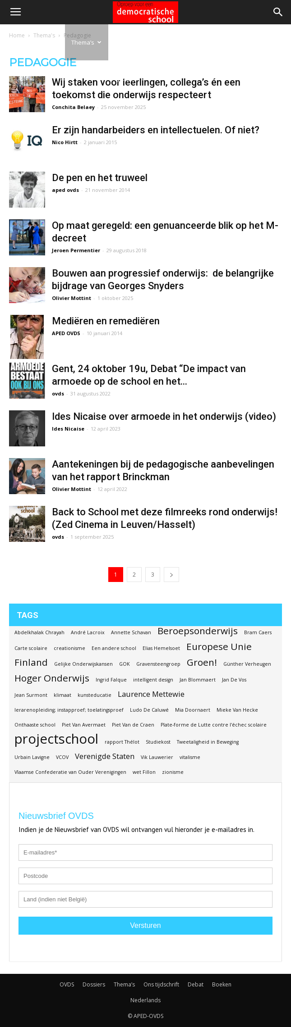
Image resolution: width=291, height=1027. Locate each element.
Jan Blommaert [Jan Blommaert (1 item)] (198, 680)
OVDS (67, 984)
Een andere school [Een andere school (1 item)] (114, 648)
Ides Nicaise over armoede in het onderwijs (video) (164, 416)
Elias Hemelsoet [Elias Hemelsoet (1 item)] (161, 648)
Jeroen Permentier (76, 250)
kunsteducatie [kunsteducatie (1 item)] (94, 695)
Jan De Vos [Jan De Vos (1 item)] (234, 680)
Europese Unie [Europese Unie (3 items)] (219, 646)
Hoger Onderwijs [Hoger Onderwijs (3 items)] (51, 678)
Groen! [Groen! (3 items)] (202, 662)
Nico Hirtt (65, 142)
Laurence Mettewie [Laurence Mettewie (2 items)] (151, 694)
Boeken (192, 42)
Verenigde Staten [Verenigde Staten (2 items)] (104, 756)
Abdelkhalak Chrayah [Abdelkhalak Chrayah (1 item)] (39, 632)
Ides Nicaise (68, 428)
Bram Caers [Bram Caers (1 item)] (258, 632)
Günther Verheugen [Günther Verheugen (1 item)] (247, 664)
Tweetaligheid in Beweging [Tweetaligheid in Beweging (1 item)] (208, 742)
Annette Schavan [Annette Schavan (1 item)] (131, 632)
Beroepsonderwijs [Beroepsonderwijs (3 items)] (197, 631)
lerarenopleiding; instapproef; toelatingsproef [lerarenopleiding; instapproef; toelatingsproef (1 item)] (69, 710)
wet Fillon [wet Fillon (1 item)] (144, 772)
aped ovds (65, 189)
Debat (160, 42)
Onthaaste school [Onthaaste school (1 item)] (34, 725)
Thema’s (86, 42)
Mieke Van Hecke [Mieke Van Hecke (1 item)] (237, 710)
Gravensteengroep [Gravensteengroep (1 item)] (158, 664)
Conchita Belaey (73, 107)
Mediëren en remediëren (106, 321)
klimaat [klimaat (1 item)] (62, 695)
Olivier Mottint (71, 298)
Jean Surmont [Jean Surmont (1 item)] (30, 695)
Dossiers (42, 42)
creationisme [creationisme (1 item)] (69, 648)
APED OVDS (66, 333)
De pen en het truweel (100, 177)
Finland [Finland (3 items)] (31, 662)
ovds (58, 393)
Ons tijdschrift (127, 60)
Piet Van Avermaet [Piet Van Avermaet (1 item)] (84, 725)
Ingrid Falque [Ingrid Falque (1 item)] (111, 680)
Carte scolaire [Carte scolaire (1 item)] (30, 648)
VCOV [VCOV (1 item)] (62, 757)
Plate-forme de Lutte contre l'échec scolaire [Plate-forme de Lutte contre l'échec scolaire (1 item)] (214, 725)
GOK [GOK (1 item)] (124, 664)
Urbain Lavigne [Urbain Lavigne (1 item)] (32, 757)
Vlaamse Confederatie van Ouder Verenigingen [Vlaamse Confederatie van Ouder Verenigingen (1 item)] (70, 772)
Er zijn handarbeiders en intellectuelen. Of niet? (155, 130)
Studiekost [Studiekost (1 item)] (158, 742)
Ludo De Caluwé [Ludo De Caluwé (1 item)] (149, 710)
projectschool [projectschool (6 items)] (56, 739)
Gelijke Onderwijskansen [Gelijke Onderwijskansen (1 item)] (83, 664)
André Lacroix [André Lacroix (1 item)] (88, 632)
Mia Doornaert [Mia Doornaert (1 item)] (192, 710)
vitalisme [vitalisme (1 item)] (190, 757)
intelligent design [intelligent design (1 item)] (153, 680)
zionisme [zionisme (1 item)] (173, 772)
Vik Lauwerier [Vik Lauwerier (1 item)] (157, 757)
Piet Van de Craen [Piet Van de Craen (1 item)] (133, 725)
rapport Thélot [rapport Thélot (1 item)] (122, 742)
